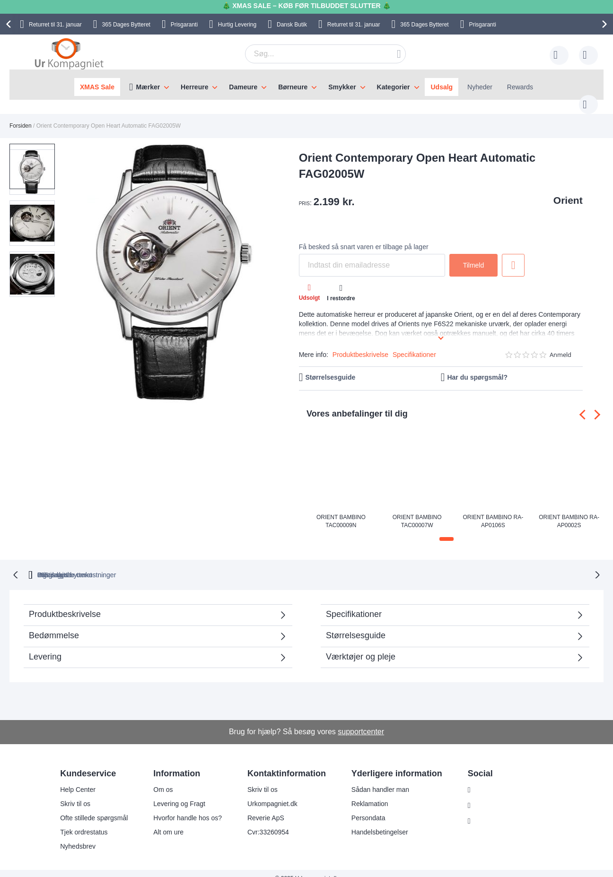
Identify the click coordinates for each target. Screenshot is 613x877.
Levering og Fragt (179, 793)
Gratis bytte (267, 564)
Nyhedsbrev (78, 836)
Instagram (490, 779)
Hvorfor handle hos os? (187, 807)
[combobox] (310, 53)
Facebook (489, 795)
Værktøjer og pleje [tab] (360, 646)
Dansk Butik (292, 24)
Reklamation (369, 793)
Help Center (78, 779)
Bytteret (126, 24)
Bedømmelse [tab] (54, 625)
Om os (163, 779)
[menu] (306, 84)
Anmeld (560, 345)
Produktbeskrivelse (360, 345)
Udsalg (441, 87)
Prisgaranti (184, 24)
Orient (568, 190)
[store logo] (69, 53)
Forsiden (20, 116)
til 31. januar (55, 24)
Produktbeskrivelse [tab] (65, 603)
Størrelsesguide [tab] (355, 625)
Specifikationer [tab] (354, 603)
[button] (35, 205)
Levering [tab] (45, 646)
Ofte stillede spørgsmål (94, 807)
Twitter (485, 811)
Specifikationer (414, 345)
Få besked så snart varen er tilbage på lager (364, 237)
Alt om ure (168, 821)
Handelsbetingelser (379, 821)
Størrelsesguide (330, 368)
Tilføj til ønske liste (513, 255)
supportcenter (361, 721)
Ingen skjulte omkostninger (355, 564)
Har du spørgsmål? (477, 368)
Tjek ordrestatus (83, 821)
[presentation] (10, 24)
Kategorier (393, 87)
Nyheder (479, 87)
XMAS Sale (97, 87)
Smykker (342, 87)
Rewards (520, 87)
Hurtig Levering (237, 24)
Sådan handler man (380, 779)
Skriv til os (75, 793)
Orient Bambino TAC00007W (417, 511)
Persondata (368, 807)
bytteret (189, 564)
